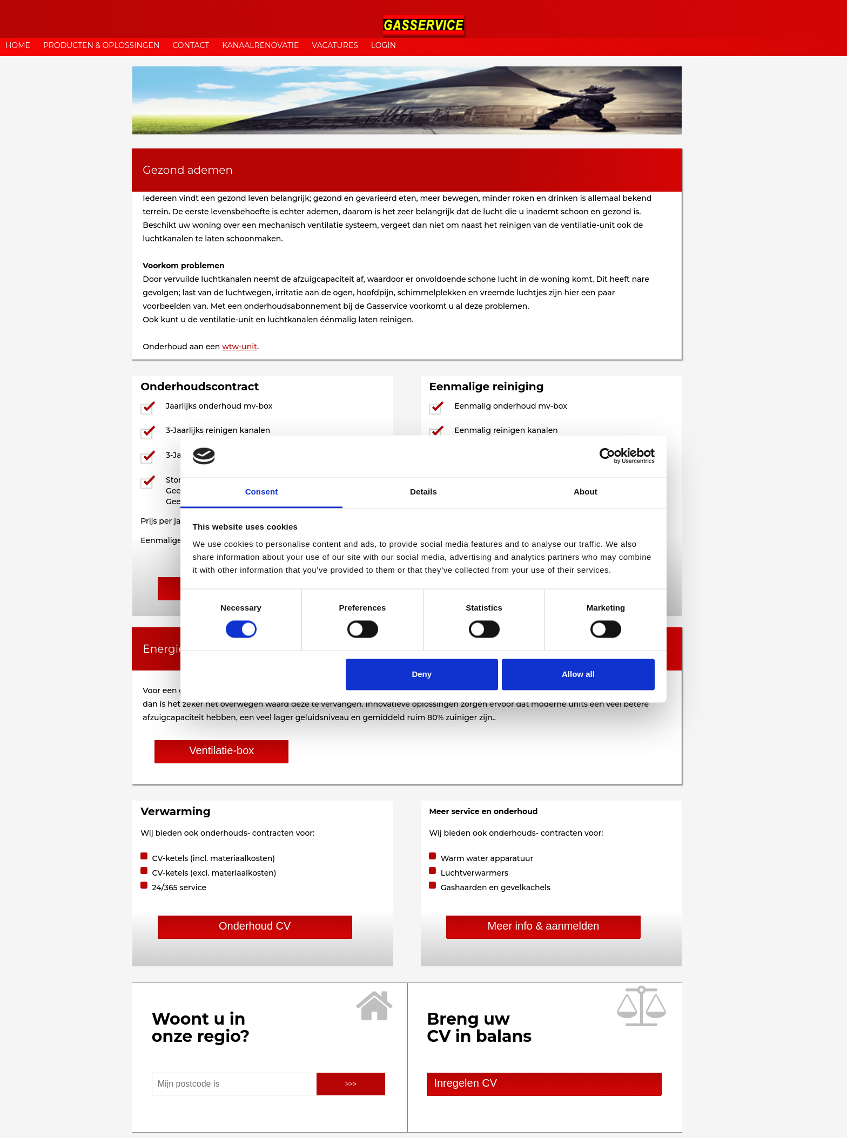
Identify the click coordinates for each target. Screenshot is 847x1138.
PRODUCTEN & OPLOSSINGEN (101, 45)
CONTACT (190, 45)
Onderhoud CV (255, 926)
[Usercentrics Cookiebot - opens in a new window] (607, 456)
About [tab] (585, 491)
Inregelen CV (462, 1083)
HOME (17, 45)
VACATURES (335, 45)
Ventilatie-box (221, 750)
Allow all (578, 674)
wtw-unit (239, 346)
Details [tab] (423, 491)
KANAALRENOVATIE (260, 45)
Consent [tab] (261, 491)
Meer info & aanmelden (543, 926)
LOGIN (383, 45)
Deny (422, 674)
